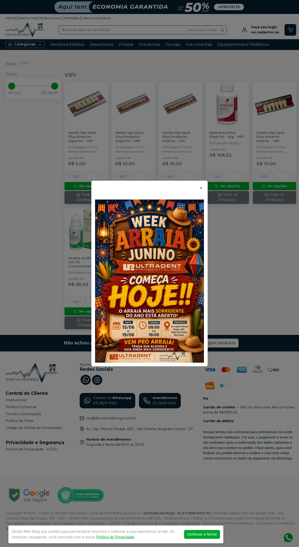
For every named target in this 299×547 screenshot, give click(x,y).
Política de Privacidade (115, 537)
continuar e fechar (202, 534)
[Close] (201, 188)
